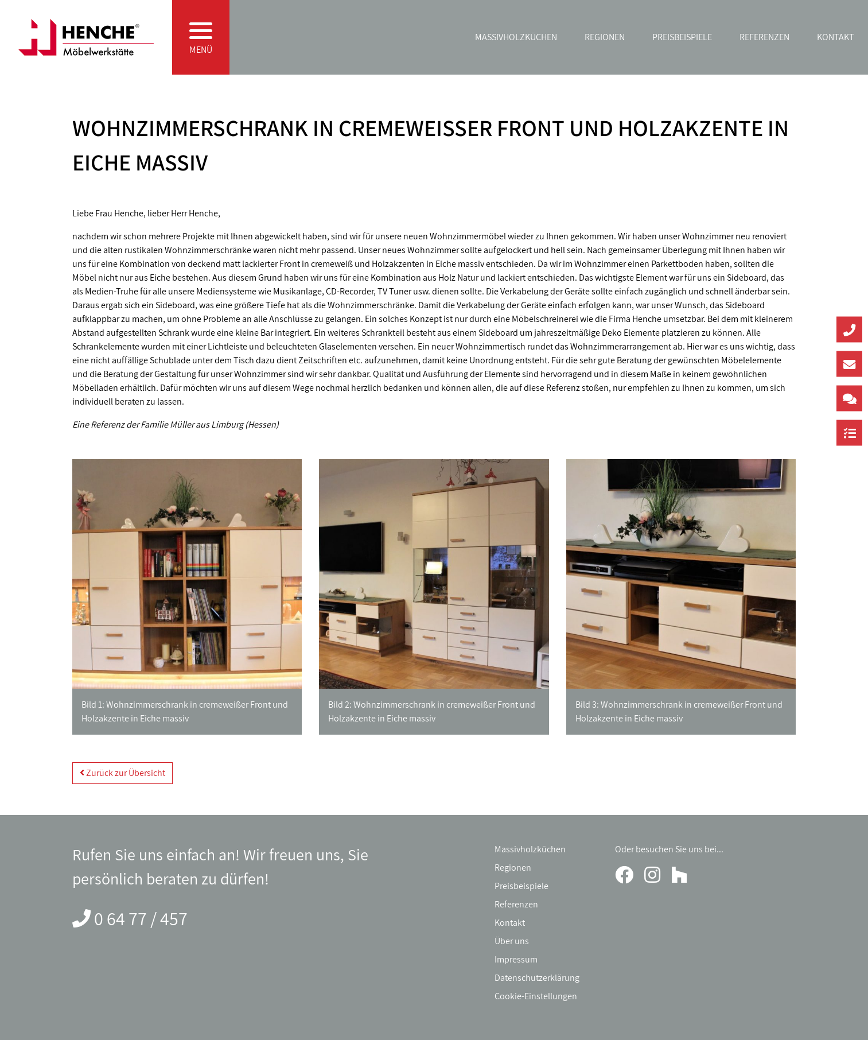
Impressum (516, 959)
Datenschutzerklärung (537, 978)
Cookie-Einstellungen (536, 996)
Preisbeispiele (682, 37)
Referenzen (764, 37)
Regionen (605, 37)
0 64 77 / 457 (141, 918)
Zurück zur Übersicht (122, 773)
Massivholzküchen (516, 37)
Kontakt (835, 37)
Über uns (512, 941)
